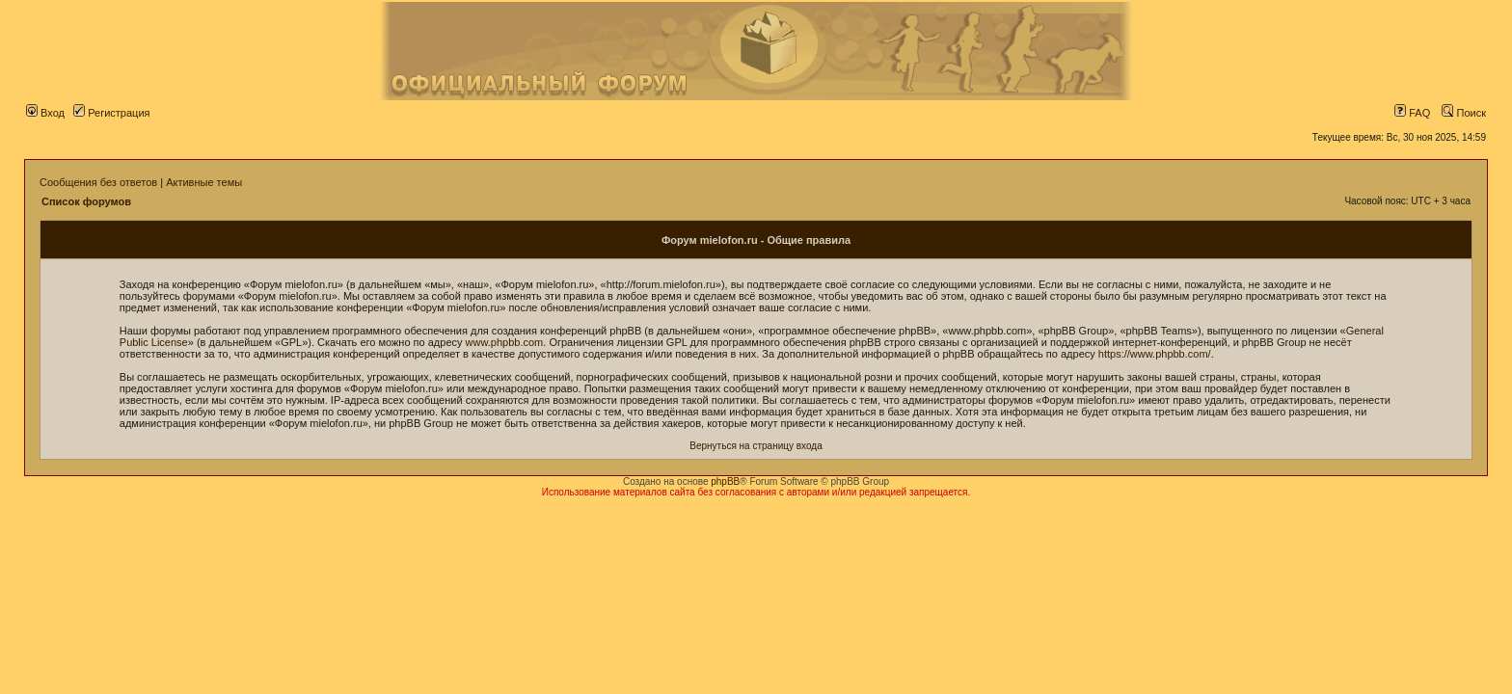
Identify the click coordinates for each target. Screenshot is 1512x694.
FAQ (1412, 113)
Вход (45, 113)
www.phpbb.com (505, 342)
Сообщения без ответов (98, 182)
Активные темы (204, 182)
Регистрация (111, 113)
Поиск (1464, 113)
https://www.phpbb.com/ (1154, 354)
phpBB (725, 481)
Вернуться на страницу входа (755, 445)
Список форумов (86, 201)
